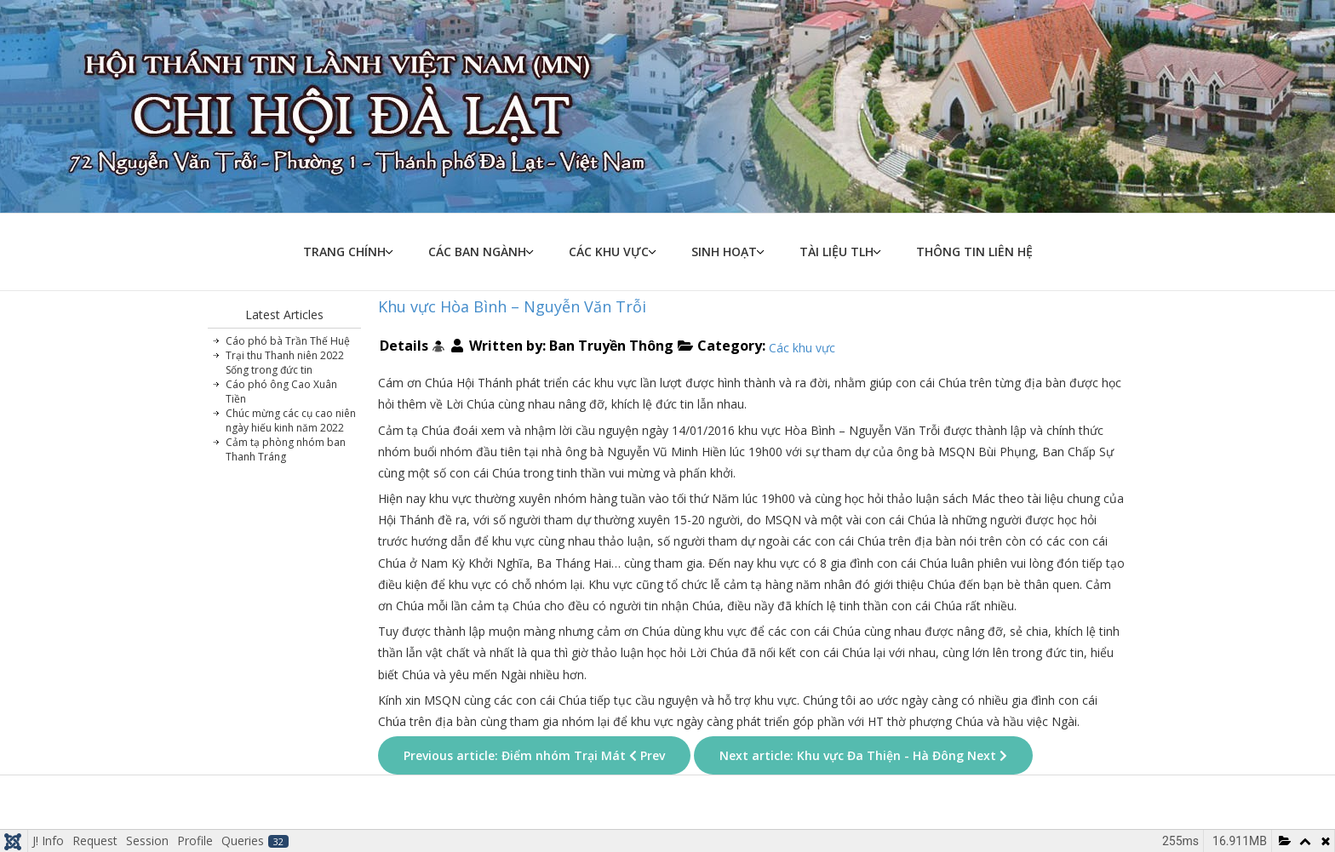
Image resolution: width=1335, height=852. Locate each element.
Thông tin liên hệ (974, 251)
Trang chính (344, 251)
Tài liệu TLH (836, 251)
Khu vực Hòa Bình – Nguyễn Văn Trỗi (512, 306)
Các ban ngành (477, 251)
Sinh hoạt (724, 251)
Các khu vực (609, 251)
